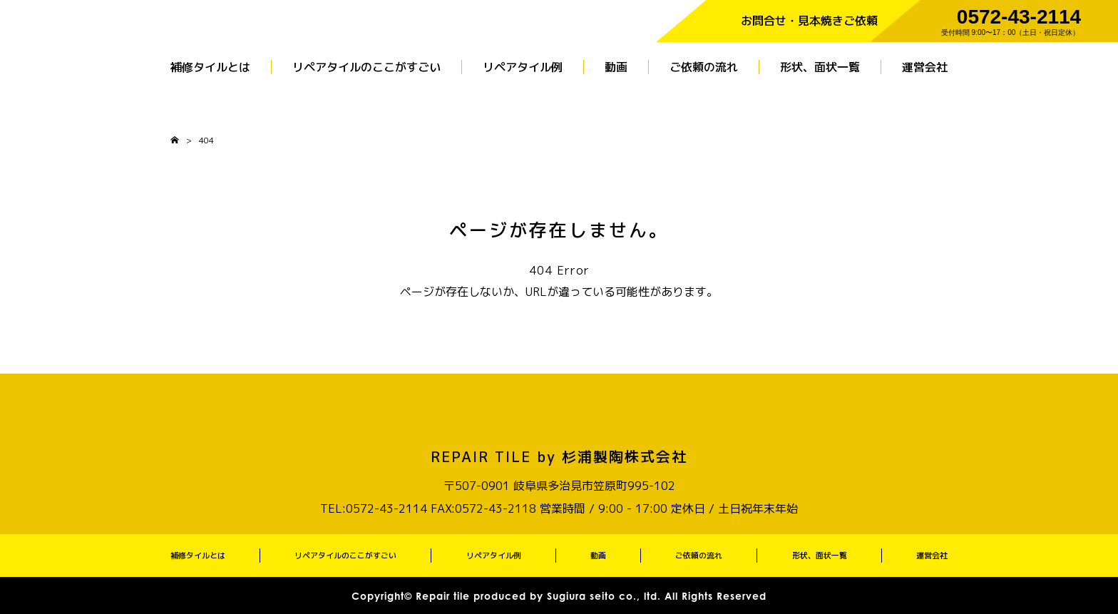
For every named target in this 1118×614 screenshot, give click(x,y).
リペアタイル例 (523, 67)
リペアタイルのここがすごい (366, 67)
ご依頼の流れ (704, 67)
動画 (616, 67)
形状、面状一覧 (820, 67)
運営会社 (925, 67)
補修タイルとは (210, 67)
